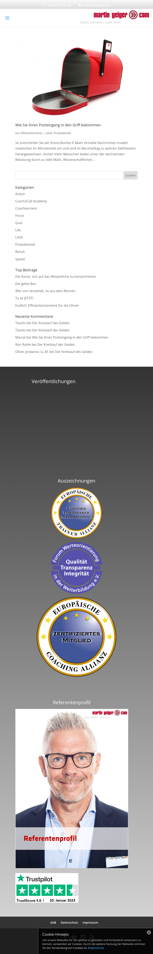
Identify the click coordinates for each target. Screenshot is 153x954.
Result (20, 251)
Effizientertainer (31, 133)
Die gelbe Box (25, 283)
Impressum (90, 922)
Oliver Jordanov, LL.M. (32, 351)
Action (20, 194)
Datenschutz (69, 922)
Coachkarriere (26, 208)
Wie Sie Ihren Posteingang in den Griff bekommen (58, 124)
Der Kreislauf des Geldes (50, 323)
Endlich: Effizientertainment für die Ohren (47, 305)
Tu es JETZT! (24, 298)
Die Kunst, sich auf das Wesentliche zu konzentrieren (55, 276)
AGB (53, 922)
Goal (18, 223)
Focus (19, 215)
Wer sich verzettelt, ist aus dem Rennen (45, 291)
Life (18, 230)
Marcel (20, 337)
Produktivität (62, 133)
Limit (49, 133)
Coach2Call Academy (31, 201)
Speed (20, 259)
